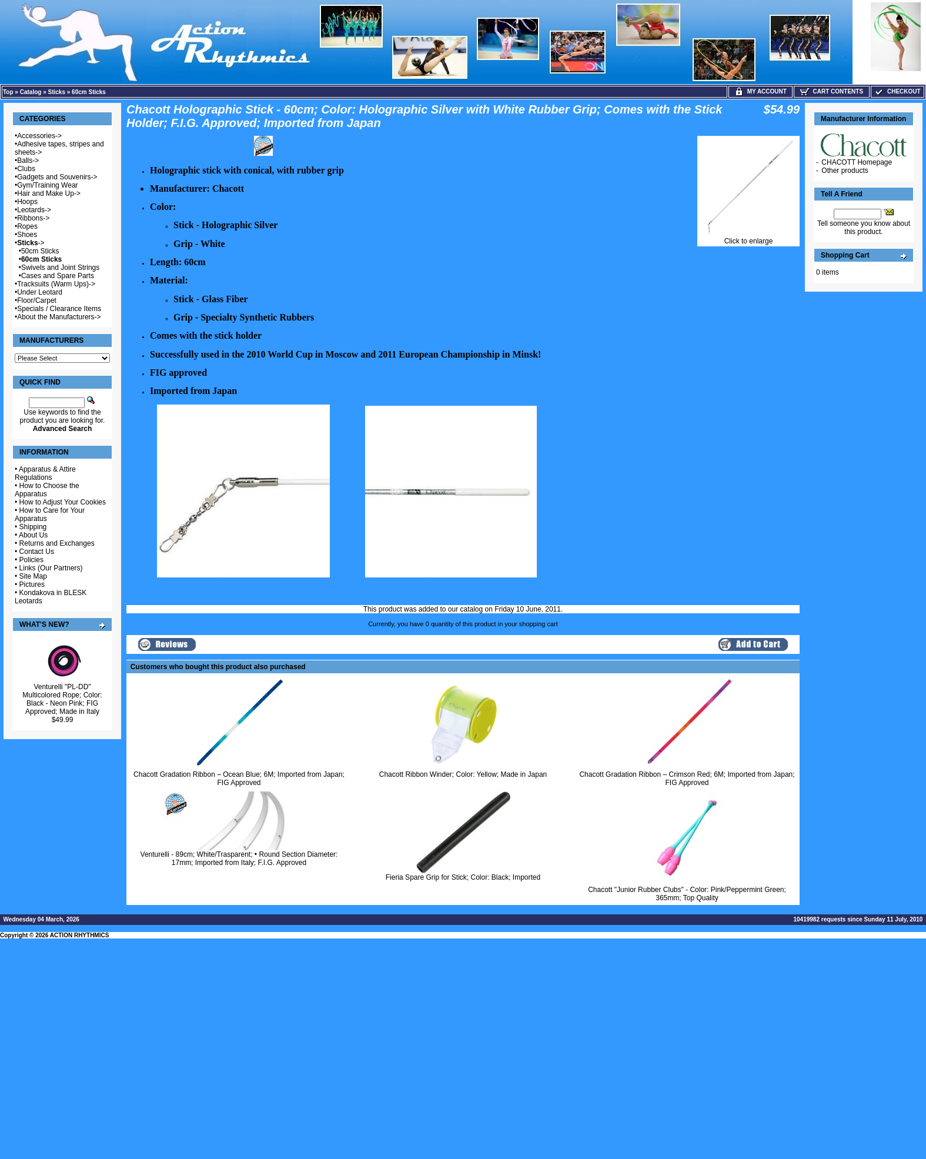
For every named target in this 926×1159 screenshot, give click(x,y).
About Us (33, 535)
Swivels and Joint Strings (60, 267)
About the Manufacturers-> (59, 317)
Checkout (897, 91)
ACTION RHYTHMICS (79, 935)
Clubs (26, 169)
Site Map (33, 576)
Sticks (56, 92)
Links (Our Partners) (51, 568)
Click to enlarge (748, 238)
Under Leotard (39, 292)
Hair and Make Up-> (49, 193)
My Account (760, 91)
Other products (844, 170)
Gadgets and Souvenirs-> (57, 177)
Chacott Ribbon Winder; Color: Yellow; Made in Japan (463, 774)
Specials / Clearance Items (59, 309)
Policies (31, 560)
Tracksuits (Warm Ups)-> (56, 284)
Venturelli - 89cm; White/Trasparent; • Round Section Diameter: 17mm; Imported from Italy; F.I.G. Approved (239, 858)
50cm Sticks (40, 251)
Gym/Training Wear (47, 185)
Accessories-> (39, 136)
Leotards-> (34, 210)
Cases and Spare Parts (57, 276)
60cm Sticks (89, 92)
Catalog (31, 92)
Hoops (27, 202)
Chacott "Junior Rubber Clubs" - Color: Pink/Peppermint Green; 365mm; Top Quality (687, 894)
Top (8, 92)
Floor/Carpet (36, 300)
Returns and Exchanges (57, 543)
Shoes (27, 235)
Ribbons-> (33, 218)
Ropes (27, 226)
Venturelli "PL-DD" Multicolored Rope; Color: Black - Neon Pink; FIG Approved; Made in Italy (62, 699)
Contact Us (36, 551)
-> (30, 243)
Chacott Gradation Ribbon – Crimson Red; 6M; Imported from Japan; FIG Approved (686, 778)
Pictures (32, 584)
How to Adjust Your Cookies (62, 502)
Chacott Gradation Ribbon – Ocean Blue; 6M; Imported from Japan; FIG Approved (239, 778)
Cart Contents (831, 91)
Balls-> (28, 160)
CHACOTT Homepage (856, 162)
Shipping (33, 527)
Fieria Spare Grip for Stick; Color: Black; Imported (463, 877)
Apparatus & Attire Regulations (45, 473)
